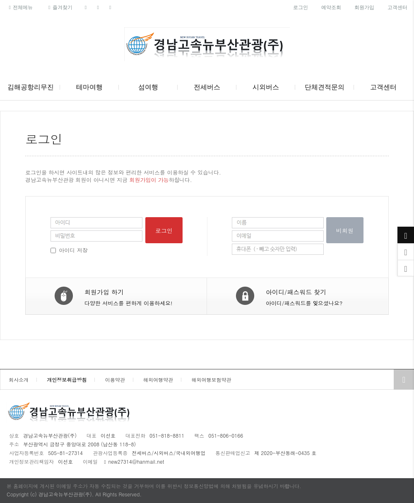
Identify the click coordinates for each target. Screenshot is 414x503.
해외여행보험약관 (211, 379)
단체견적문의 (324, 87)
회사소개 (19, 379)
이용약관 (115, 379)
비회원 (345, 230)
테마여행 (89, 87)
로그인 (300, 7)
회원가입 (364, 7)
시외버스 (266, 87)
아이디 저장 (73, 250)
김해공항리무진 (30, 87)
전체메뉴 (20, 7)
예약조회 (331, 7)
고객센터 (397, 7)
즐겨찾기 (59, 7)
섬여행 (148, 87)
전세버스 (207, 87)
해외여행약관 (158, 379)
